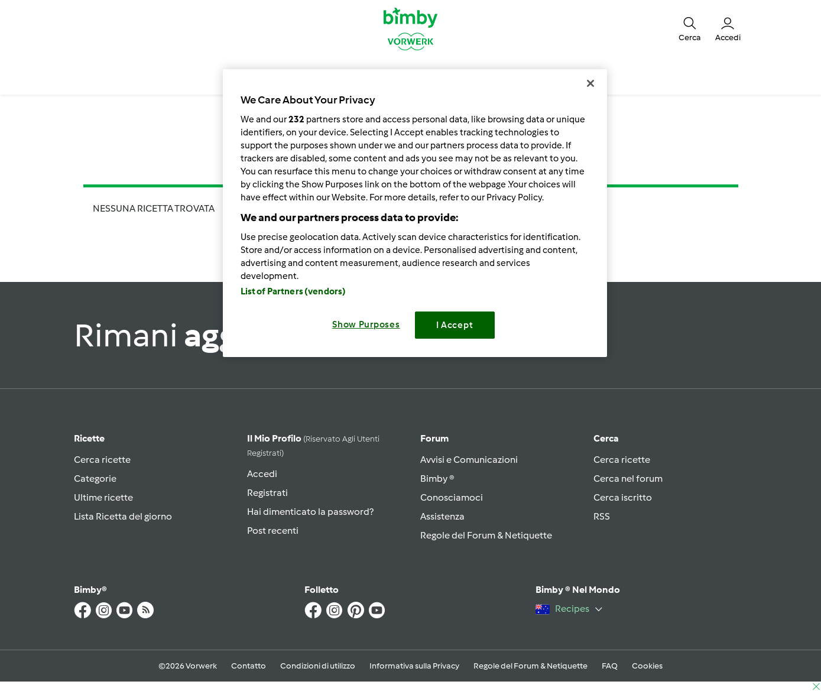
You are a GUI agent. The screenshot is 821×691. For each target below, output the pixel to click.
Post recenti (272, 530)
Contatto (248, 666)
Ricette (89, 438)
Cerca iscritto (622, 497)
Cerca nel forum (628, 478)
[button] (690, 28)
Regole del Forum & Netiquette (486, 535)
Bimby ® (437, 478)
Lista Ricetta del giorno (123, 516)
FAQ (610, 666)
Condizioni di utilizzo (317, 666)
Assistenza (442, 516)
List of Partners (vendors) (293, 291)
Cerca (606, 438)
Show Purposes (366, 324)
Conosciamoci (451, 497)
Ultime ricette (103, 497)
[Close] (590, 83)
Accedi (262, 473)
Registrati (267, 492)
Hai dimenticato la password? (310, 511)
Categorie (95, 478)
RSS (601, 516)
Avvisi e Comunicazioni (469, 459)
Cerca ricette (102, 459)
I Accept (454, 325)
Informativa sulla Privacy (414, 666)
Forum (434, 438)
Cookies (647, 666)
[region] (415, 213)
